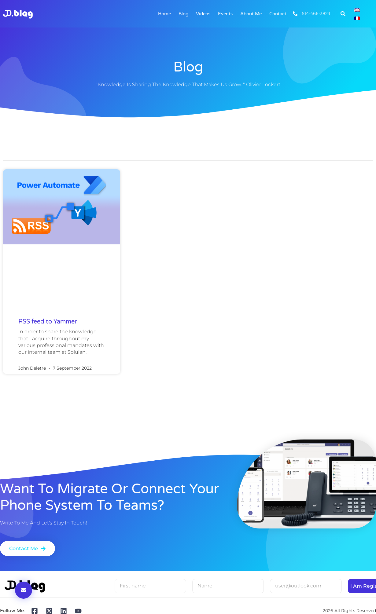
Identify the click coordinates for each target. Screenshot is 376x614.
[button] (343, 13)
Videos (203, 13)
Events (225, 13)
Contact (277, 13)
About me (251, 13)
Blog (183, 13)
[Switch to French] (357, 18)
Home (164, 13)
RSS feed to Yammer (47, 321)
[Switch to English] (357, 9)
